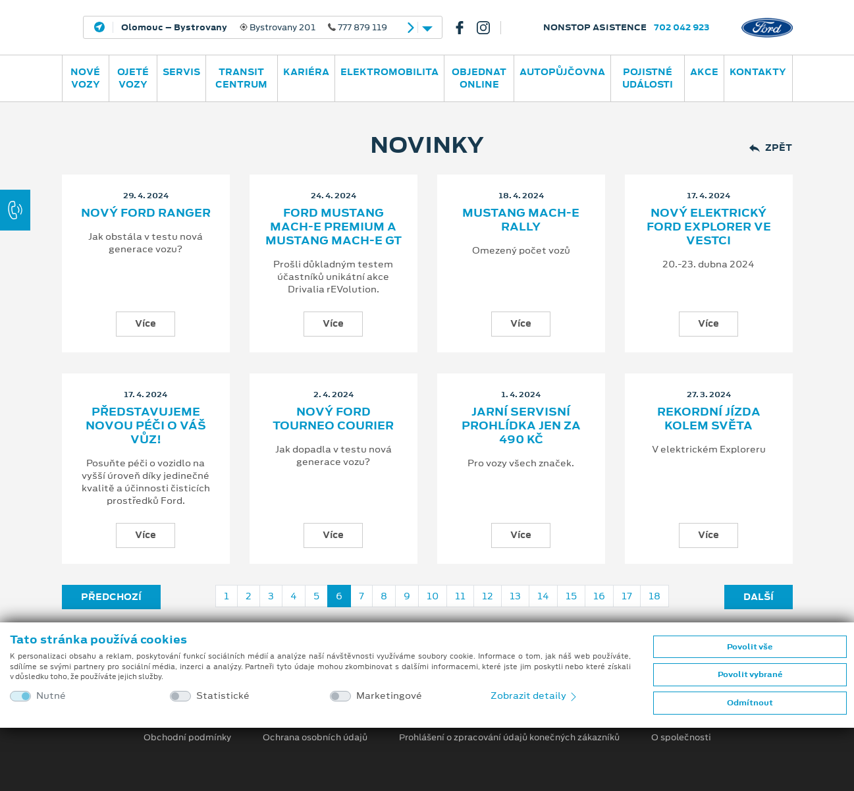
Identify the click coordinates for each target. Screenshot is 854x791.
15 (571, 596)
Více (145, 323)
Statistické (223, 696)
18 (654, 596)
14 (543, 596)
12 (487, 596)
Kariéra (306, 71)
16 (599, 596)
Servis (181, 71)
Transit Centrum (241, 78)
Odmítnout (750, 702)
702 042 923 (682, 27)
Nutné (51, 696)
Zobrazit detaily (535, 695)
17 (627, 596)
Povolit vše (749, 646)
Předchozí (111, 596)
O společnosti (681, 738)
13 (515, 596)
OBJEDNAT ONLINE (479, 78)
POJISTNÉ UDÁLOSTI (647, 78)
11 (460, 596)
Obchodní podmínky (187, 738)
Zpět (770, 148)
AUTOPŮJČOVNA (562, 71)
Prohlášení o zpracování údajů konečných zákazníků (509, 738)
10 (433, 596)
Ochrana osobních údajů (315, 738)
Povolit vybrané (750, 674)
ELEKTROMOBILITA (389, 71)
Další (758, 596)
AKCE (704, 71)
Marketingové (389, 696)
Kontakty (758, 71)
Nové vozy (85, 78)
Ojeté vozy (133, 78)
